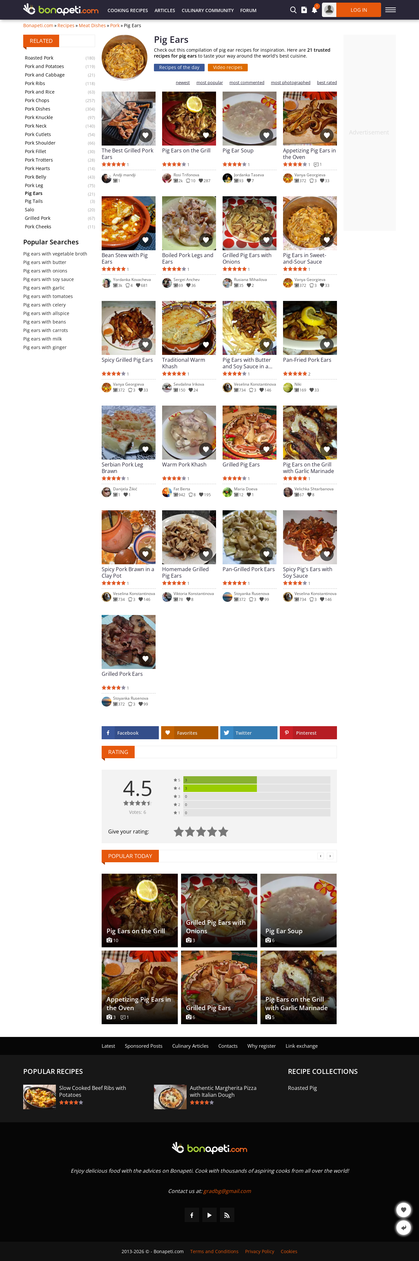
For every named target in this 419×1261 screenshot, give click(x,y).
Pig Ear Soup (238, 150)
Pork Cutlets (38, 134)
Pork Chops (37, 100)
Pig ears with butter (44, 262)
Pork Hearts (37, 168)
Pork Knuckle (39, 117)
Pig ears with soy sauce (48, 279)
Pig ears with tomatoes (48, 296)
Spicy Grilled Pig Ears (127, 360)
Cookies (289, 1251)
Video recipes (228, 67)
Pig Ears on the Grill (186, 150)
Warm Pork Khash (184, 464)
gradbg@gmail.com (227, 1191)
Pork (115, 25)
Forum (248, 10)
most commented (246, 82)
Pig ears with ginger (45, 347)
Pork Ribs (35, 83)
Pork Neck (35, 126)
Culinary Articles (190, 1045)
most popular (209, 82)
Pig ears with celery (44, 305)
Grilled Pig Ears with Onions (247, 258)
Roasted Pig (302, 1088)
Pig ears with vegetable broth (55, 254)
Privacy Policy (259, 1251)
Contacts (228, 1045)
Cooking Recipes (128, 10)
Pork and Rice (40, 92)
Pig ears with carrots (45, 330)
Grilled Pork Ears (122, 674)
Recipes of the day (179, 67)
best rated (327, 82)
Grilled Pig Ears (241, 464)
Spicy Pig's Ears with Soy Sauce (307, 572)
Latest (108, 1045)
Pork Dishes (37, 109)
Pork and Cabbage (45, 75)
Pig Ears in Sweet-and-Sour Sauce (304, 258)
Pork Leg (34, 185)
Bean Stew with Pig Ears (125, 258)
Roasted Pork (39, 58)
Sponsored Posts (143, 1045)
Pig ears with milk (42, 339)
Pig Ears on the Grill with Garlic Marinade (308, 467)
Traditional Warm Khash (183, 363)
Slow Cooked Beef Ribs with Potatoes (92, 1091)
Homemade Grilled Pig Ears (185, 572)
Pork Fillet (35, 151)
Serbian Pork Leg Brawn (122, 467)
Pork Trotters (39, 160)
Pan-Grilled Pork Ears (249, 569)
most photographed (290, 82)
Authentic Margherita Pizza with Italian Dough (223, 1091)
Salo (29, 209)
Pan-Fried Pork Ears (307, 360)
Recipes (66, 25)
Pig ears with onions (45, 271)
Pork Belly (35, 177)
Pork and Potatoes (44, 66)
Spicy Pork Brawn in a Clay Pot (128, 572)
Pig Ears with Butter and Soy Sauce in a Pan (247, 363)
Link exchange (302, 1045)
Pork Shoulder (40, 143)
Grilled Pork (37, 218)
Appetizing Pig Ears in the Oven (309, 153)
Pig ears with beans (44, 322)
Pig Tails (34, 201)
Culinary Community (208, 10)
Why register (261, 1045)
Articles (165, 10)
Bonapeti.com (38, 25)
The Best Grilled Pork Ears (127, 153)
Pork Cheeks (38, 226)
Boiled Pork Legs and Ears (187, 258)
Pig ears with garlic (44, 288)
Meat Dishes (92, 25)
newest (183, 82)
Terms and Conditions (214, 1251)
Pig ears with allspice (46, 313)
